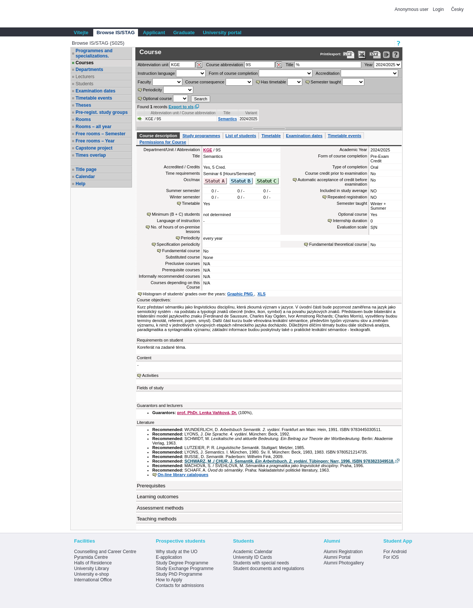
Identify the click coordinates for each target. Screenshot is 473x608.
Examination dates (95, 91)
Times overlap (91, 155)
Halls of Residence (93, 563)
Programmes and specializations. (94, 53)
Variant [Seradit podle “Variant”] (251, 113)
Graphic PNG (240, 294)
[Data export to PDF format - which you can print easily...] (349, 55)
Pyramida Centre (91, 557)
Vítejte (81, 32)
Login (438, 9)
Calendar (85, 176)
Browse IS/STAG (116, 32)
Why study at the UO (176, 551)
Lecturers (85, 76)
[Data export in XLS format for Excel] (362, 55)
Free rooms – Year (95, 141)
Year (368, 64)
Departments (89, 69)
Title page (86, 169)
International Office (93, 579)
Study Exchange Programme (184, 568)
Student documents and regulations (268, 568)
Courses (85, 62)
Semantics (227, 119)
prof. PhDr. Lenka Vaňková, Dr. (207, 412)
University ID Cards (252, 557)
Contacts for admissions (180, 585)
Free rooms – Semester (101, 133)
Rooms (83, 119)
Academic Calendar (253, 551)
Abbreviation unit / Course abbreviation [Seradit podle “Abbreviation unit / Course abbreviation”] (183, 113)
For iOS (391, 557)
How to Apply (169, 579)
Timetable (270, 135)
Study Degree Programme (182, 563)
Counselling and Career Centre (105, 551)
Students (84, 83)
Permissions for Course (162, 142)
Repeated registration (347, 197)
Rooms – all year (93, 126)
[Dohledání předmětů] (279, 65)
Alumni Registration (343, 551)
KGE (207, 150)
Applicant (154, 32)
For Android (394, 551)
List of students (241, 135)
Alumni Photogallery (344, 563)
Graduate (184, 32)
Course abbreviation (224, 64)
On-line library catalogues (183, 474)
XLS (261, 294)
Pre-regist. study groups (102, 112)
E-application (169, 557)
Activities (150, 375)
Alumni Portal (337, 557)
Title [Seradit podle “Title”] (226, 113)
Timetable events (94, 98)
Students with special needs (261, 563)
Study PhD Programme (179, 574)
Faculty (144, 82)
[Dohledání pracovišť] (199, 65)
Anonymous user (412, 9)
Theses (83, 105)
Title (289, 64)
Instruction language (156, 73)
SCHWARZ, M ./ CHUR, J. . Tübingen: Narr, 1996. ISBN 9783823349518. (289, 461)
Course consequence (204, 82)
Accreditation (328, 73)
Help (80, 183)
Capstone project (94, 148)
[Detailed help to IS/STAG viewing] (396, 55)
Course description (158, 135)
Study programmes (201, 135)
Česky (457, 9)
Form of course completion (233, 73)
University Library (91, 568)
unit (153, 64)
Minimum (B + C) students (176, 214)
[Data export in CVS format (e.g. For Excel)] (375, 55)
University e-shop (91, 574)
